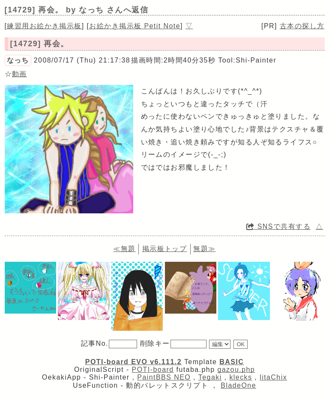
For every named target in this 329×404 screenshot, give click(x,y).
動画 (19, 74)
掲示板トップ (164, 248)
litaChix (273, 377)
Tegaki (210, 377)
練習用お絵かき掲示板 (44, 26)
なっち (18, 60)
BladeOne (238, 385)
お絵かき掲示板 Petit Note (134, 26)
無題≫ (204, 248)
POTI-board (153, 369)
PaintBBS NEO (164, 377)
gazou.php (236, 369)
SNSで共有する (278, 226)
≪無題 (124, 248)
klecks (240, 377)
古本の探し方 (302, 26)
